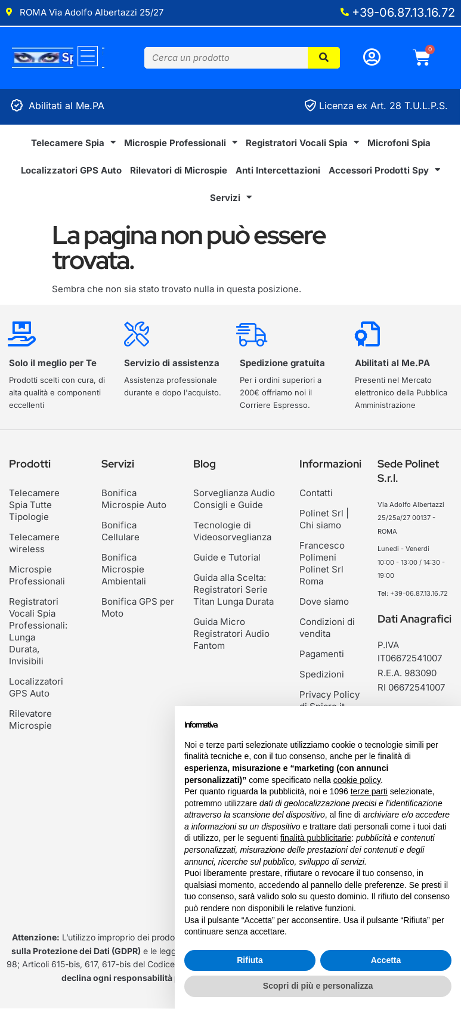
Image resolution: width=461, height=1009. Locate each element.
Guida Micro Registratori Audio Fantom (231, 633)
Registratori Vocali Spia (302, 142)
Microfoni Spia (399, 142)
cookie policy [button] (356, 780)
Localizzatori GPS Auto (71, 170)
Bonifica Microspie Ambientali (123, 569)
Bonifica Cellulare (120, 531)
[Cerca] (324, 58)
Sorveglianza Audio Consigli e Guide (234, 498)
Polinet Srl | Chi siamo (324, 519)
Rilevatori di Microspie (178, 170)
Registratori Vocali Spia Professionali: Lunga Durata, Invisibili (38, 625)
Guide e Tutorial (227, 557)
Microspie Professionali (180, 142)
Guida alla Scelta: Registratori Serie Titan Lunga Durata (233, 589)
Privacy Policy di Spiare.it (329, 700)
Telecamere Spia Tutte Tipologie (34, 504)
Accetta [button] (386, 960)
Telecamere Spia (73, 142)
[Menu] (87, 56)
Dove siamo (324, 601)
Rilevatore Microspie (30, 707)
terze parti (369, 791)
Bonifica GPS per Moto (137, 607)
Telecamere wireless (34, 543)
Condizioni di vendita (327, 627)
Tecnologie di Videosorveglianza (232, 531)
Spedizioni (321, 674)
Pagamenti (321, 654)
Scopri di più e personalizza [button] (318, 986)
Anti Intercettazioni (278, 170)
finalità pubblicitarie (315, 838)
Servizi (231, 197)
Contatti (316, 493)
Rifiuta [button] (250, 960)
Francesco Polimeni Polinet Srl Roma (322, 563)
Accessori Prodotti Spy (384, 170)
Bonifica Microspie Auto (133, 498)
